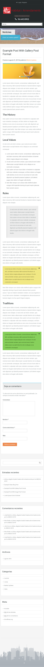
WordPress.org (8, 619)
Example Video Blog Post (11, 484)
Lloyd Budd (7, 537)
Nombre (6, 419)
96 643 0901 (23, 19)
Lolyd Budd (7, 515)
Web (4, 435)
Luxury (6, 582)
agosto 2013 (7, 558)
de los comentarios (11, 616)
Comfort (6, 578)
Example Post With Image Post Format (15, 492)
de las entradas (10, 612)
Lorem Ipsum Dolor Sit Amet (12, 495)
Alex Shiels (7, 520)
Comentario (6, 400)
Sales (5, 589)
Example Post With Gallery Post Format (15, 488)
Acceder (6, 608)
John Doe (7, 526)
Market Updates (31, 60)
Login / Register (21, 2)
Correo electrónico (9, 427)
